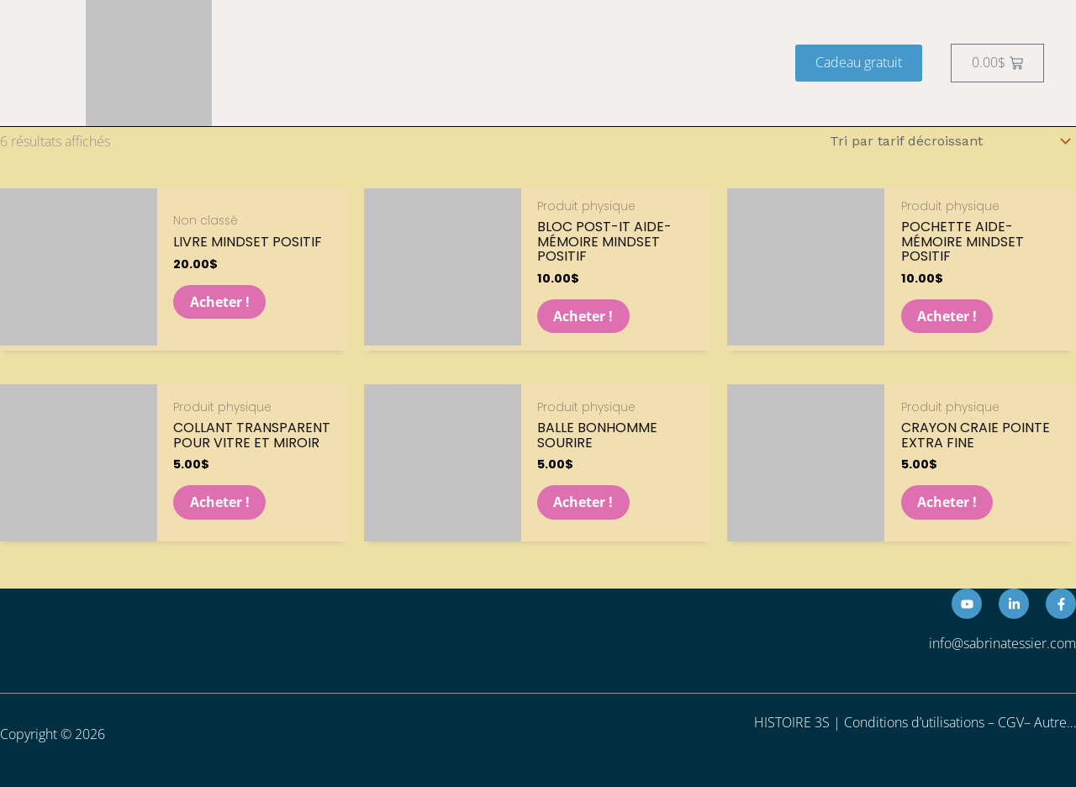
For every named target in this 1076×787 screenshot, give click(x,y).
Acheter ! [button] (220, 302)
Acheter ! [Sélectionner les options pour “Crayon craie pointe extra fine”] (948, 502)
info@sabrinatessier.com (1002, 644)
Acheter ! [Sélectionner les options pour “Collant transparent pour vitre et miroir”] (220, 502)
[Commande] (947, 141)
